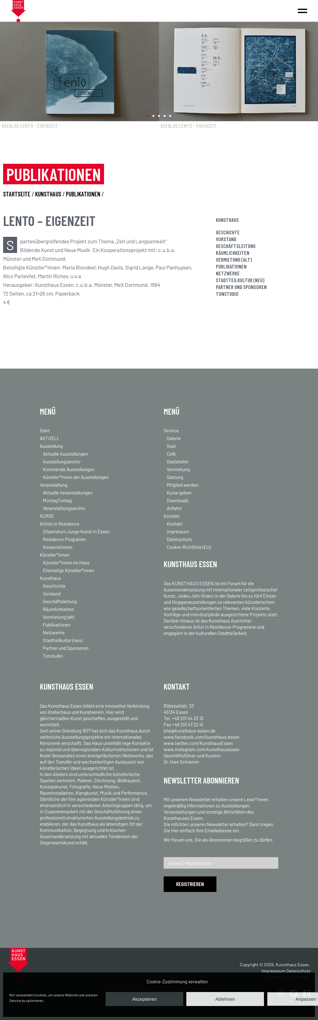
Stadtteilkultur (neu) (240, 280)
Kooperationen (57, 547)
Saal (171, 446)
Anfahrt (174, 508)
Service (171, 430)
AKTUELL (50, 438)
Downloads (178, 500)
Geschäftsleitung (236, 246)
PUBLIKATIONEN (83, 194)
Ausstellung (51, 446)
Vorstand (226, 239)
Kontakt (171, 516)
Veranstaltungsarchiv (64, 508)
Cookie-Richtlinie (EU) (189, 547)
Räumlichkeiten (232, 253)
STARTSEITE (16, 194)
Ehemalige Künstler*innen (68, 570)
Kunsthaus (50, 578)
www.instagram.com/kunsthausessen (201, 749)
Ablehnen (225, 999)
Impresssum (273, 970)
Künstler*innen (54, 555)
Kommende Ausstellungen (68, 469)
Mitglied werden (182, 485)
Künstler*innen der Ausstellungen (76, 477)
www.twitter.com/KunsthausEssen (198, 743)
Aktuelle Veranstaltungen (68, 492)
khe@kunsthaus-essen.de (190, 730)
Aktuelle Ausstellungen (65, 454)
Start (45, 430)
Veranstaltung (53, 485)
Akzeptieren (144, 999)
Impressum (178, 531)
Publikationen (231, 266)
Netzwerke (228, 273)
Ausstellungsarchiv (61, 461)
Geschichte (228, 232)
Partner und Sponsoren (241, 287)
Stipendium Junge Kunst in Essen (76, 531)
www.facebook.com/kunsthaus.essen (201, 737)
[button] (148, 116)
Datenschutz (179, 539)
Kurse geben (179, 492)
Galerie (174, 438)
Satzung (175, 477)
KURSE (47, 516)
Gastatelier (178, 461)
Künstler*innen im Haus (66, 562)
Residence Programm (64, 539)
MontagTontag (57, 500)
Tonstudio (227, 294)
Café (171, 454)
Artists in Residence (60, 523)
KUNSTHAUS (48, 194)
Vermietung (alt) (234, 259)
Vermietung (178, 469)
